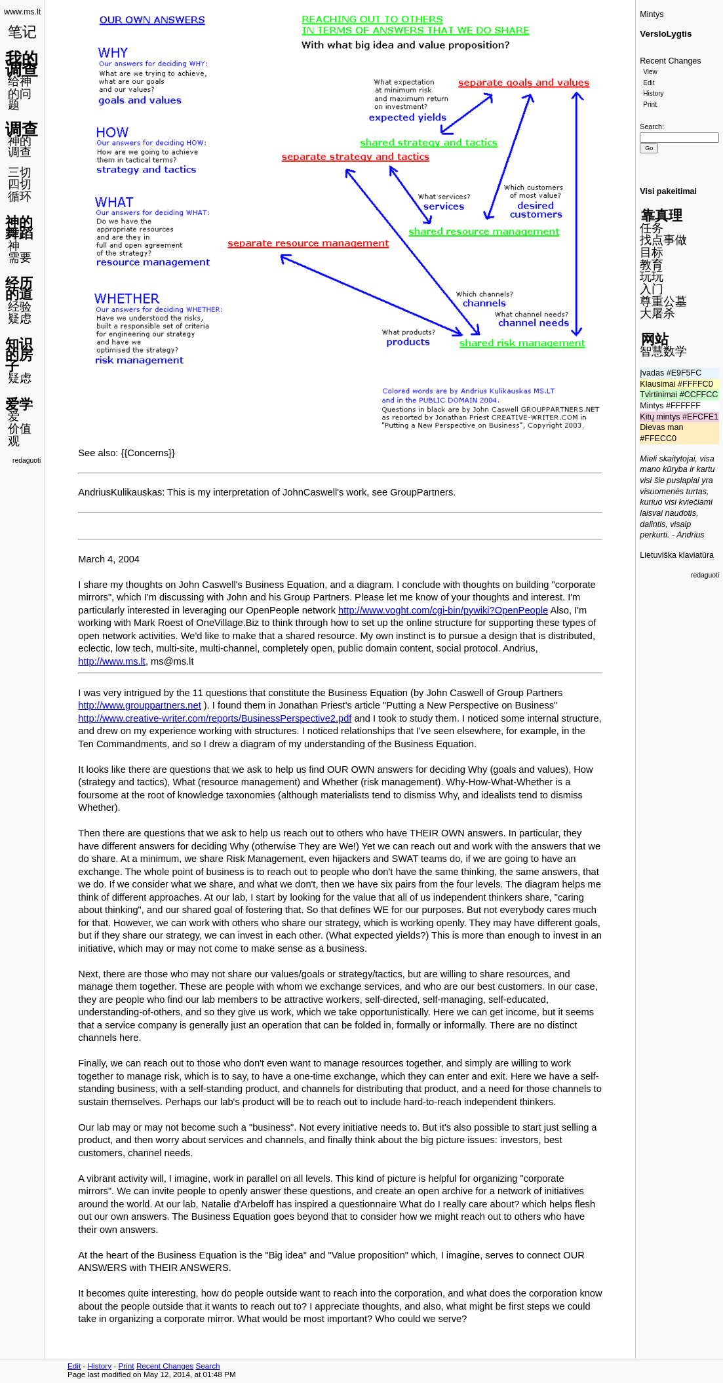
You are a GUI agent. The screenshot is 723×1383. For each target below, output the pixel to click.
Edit (648, 83)
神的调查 (19, 146)
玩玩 (651, 276)
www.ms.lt (22, 11)
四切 (19, 184)
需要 (19, 257)
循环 (19, 196)
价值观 (19, 435)
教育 (651, 264)
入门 (651, 289)
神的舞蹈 (19, 227)
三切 (19, 172)
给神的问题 (19, 93)
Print (650, 104)
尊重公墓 (663, 301)
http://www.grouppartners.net (139, 705)
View (650, 71)
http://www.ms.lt (112, 661)
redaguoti (26, 460)
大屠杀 (657, 313)
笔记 (22, 32)
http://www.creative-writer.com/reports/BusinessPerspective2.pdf (214, 718)
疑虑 (19, 318)
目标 (651, 252)
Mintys (651, 14)
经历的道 (19, 288)
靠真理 (661, 215)
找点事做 (663, 239)
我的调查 (21, 64)
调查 (21, 129)
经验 (19, 306)
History (653, 93)
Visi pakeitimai (668, 191)
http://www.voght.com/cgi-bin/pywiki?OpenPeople (443, 610)
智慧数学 (663, 351)
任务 (651, 228)
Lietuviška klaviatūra (677, 555)
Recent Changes (670, 61)
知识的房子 (19, 354)
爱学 (19, 404)
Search (651, 126)
